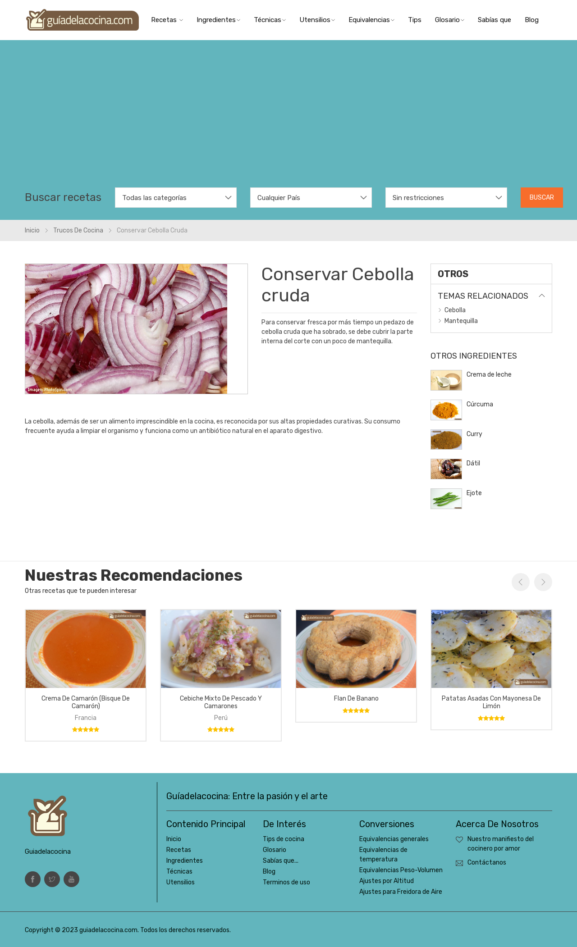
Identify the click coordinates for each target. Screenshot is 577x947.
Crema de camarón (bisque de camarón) (85, 702)
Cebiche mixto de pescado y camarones (221, 702)
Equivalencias (371, 20)
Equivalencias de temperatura (383, 854)
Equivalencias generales (394, 839)
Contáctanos (486, 862)
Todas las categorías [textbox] (154, 198)
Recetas (167, 20)
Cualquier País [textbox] (278, 198)
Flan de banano (356, 698)
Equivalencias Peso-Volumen (401, 870)
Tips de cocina (283, 839)
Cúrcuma (480, 404)
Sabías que (494, 20)
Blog (532, 20)
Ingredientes (218, 20)
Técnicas (270, 20)
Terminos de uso (286, 882)
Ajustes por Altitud (386, 881)
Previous (521, 582)
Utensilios (317, 20)
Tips (414, 20)
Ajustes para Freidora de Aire (400, 892)
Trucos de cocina (78, 230)
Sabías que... (280, 861)
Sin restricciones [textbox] (418, 198)
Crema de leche (489, 374)
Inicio (32, 230)
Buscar (542, 197)
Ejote (474, 493)
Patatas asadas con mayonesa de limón (491, 702)
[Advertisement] (288, 120)
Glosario (449, 20)
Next (543, 582)
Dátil (473, 463)
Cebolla (455, 310)
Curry (474, 434)
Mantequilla (461, 321)
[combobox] (176, 197)
